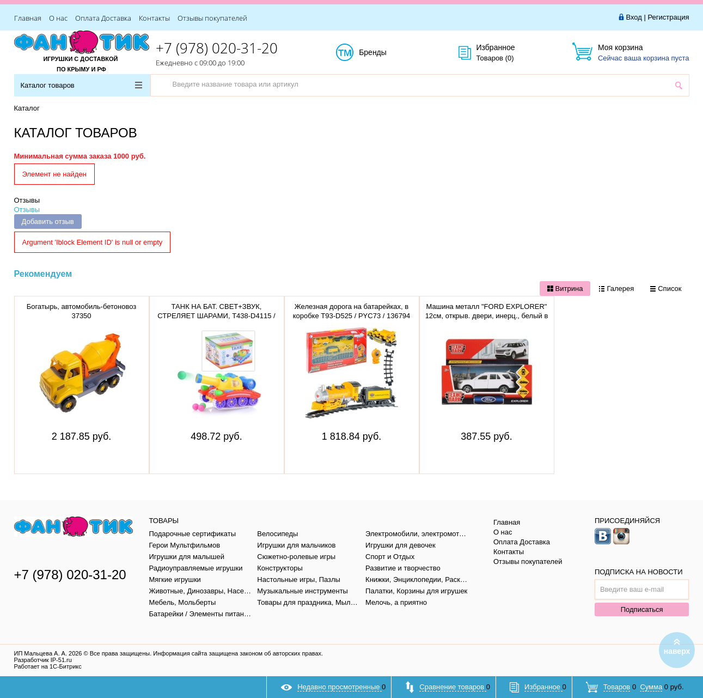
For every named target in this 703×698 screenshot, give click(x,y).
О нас (58, 18)
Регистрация (668, 17)
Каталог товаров (81, 85)
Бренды (385, 53)
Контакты (154, 18)
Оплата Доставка (103, 18)
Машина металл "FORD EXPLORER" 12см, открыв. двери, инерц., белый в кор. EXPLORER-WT (486, 315)
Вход (633, 17)
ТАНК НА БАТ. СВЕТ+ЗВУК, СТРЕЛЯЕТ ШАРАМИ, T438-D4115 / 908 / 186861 (216, 315)
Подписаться (642, 609)
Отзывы (27, 200)
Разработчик (43, 660)
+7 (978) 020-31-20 (217, 48)
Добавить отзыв (48, 221)
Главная (27, 18)
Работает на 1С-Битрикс (48, 666)
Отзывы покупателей (212, 18)
